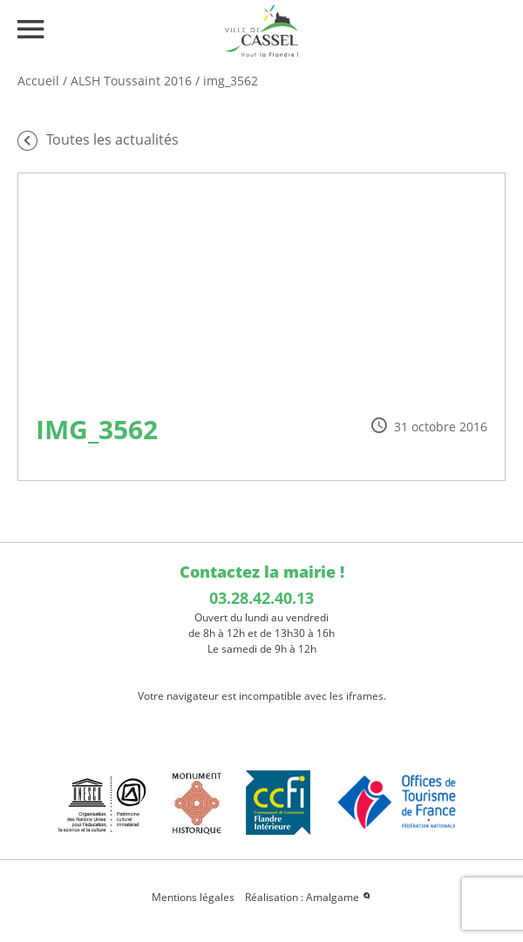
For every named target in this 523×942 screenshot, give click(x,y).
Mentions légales (193, 897)
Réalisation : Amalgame (308, 897)
